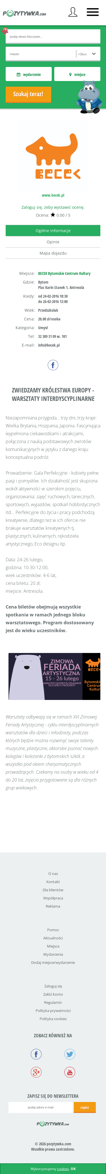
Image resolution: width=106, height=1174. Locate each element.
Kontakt (53, 881)
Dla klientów (53, 889)
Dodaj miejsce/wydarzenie (53, 962)
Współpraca (53, 898)
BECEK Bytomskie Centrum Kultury (64, 273)
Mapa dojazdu (53, 253)
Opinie (53, 241)
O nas (53, 873)
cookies (63, 1168)
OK (73, 1168)
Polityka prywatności (53, 1010)
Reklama (53, 906)
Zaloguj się (53, 986)
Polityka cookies (53, 1018)
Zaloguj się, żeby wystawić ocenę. (53, 207)
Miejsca (53, 946)
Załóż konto (53, 994)
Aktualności (53, 937)
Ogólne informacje (53, 230)
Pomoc (53, 929)
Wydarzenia (53, 954)
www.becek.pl (53, 195)
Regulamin (53, 1002)
